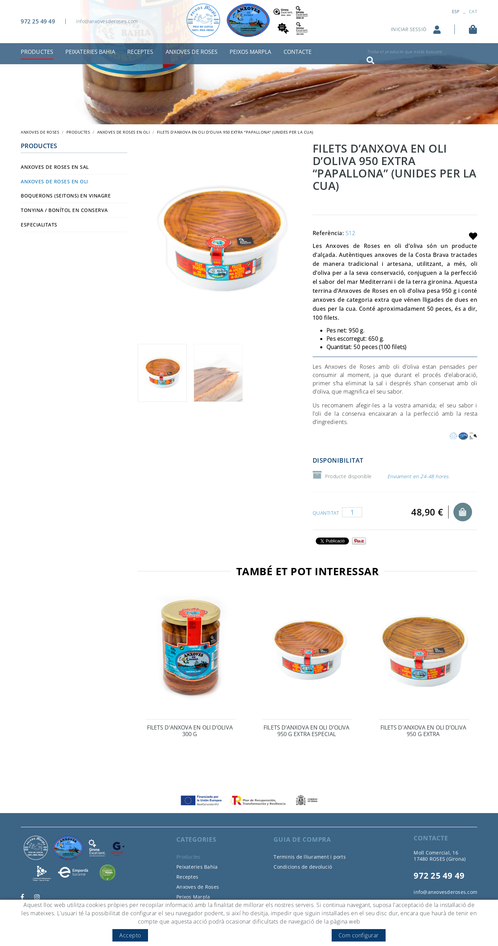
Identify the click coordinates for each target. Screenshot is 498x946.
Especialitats (39, 224)
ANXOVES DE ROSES (40, 132)
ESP (456, 12)
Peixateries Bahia (197, 866)
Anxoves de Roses (197, 887)
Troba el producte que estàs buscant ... (407, 52)
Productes (78, 132)
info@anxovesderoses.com (107, 21)
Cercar (370, 60)
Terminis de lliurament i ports (310, 856)
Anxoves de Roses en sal (55, 167)
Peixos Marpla (193, 897)
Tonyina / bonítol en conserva (64, 210)
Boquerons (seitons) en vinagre (66, 195)
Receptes (187, 876)
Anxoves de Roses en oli (123, 132)
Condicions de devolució (303, 866)
